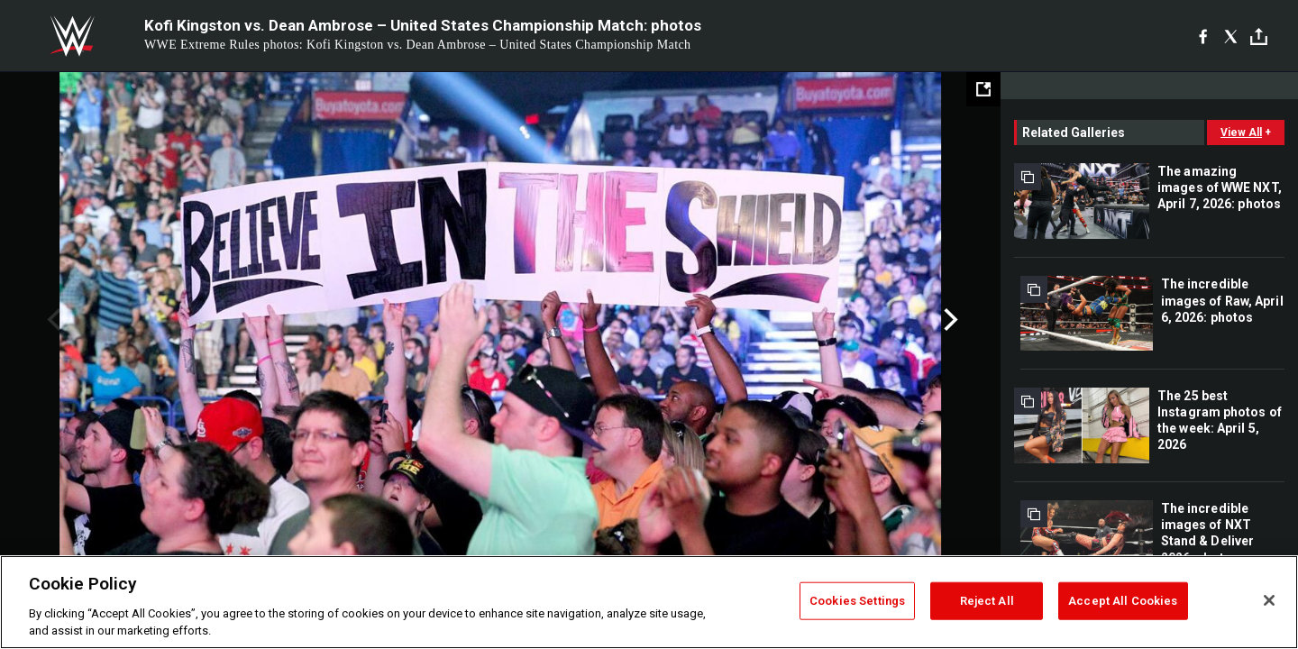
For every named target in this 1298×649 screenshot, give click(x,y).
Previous (52, 320)
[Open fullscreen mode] (983, 89)
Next (948, 320)
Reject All (987, 601)
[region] (649, 602)
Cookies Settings (857, 601)
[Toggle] (1259, 36)
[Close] (1269, 600)
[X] (1231, 36)
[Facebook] (1203, 36)
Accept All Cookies (1122, 601)
